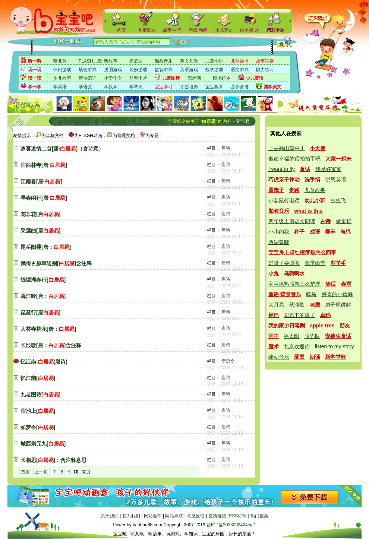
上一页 (41, 472)
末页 (86, 472)
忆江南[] (37, 378)
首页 (121, 30)
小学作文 (113, 78)
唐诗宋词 (88, 78)
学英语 (60, 86)
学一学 (34, 86)
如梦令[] (37, 427)
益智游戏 (164, 69)
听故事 (110, 61)
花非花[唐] (40, 214)
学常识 (136, 86)
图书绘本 (222, 78)
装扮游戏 (138, 69)
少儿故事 (62, 78)
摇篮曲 (136, 61)
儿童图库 (171, 78)
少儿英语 (224, 30)
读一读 (34, 78)
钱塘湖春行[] (43, 280)
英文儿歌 (189, 61)
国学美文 (272, 86)
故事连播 (265, 61)
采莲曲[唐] (40, 231)
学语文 (85, 86)
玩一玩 (34, 69)
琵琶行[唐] (40, 313)
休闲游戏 (62, 69)
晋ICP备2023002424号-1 (231, 524)
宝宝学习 (164, 86)
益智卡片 (138, 78)
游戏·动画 (198, 30)
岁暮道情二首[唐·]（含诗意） (62, 149)
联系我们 (131, 516)
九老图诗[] (40, 394)
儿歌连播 (240, 61)
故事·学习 (172, 30)
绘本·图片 (249, 30)
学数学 (110, 86)
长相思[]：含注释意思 (53, 460)
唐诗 (225, 148)
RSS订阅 (237, 516)
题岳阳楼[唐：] (45, 247)
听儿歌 (60, 61)
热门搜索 (259, 516)
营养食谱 (240, 86)
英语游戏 (189, 69)
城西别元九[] (43, 444)
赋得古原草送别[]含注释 (56, 263)
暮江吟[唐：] (43, 296)
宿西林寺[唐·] (43, 165)
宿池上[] (37, 411)
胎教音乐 (164, 61)
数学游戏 (214, 69)
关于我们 (110, 516)
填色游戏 (88, 69)
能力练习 (265, 69)
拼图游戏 (113, 69)
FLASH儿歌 (90, 61)
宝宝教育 (214, 86)
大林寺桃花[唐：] (48, 329)
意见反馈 (196, 516)
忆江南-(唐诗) (43, 362)
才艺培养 (189, 86)
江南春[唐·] (41, 181)
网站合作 (153, 516)
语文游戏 (240, 69)
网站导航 (174, 516)
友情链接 (217, 516)
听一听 (34, 61)
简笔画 (194, 78)
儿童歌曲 (147, 30)
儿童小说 (214, 61)
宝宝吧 (242, 121)
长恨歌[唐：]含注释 (50, 345)
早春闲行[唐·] (43, 198)
